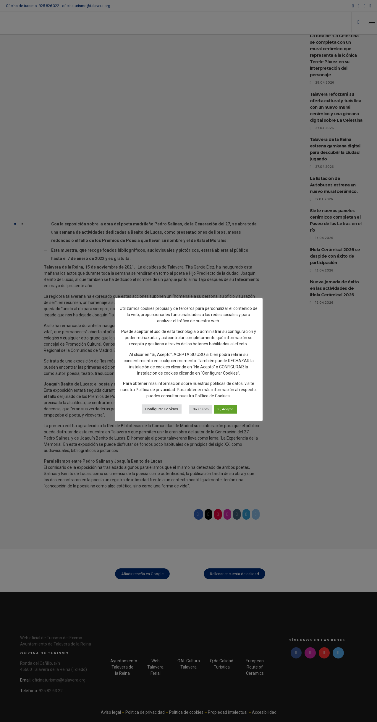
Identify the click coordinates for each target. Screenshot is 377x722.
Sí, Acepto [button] (225, 409)
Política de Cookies (212, 395)
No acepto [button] (200, 409)
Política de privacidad (155, 389)
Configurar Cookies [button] (161, 409)
